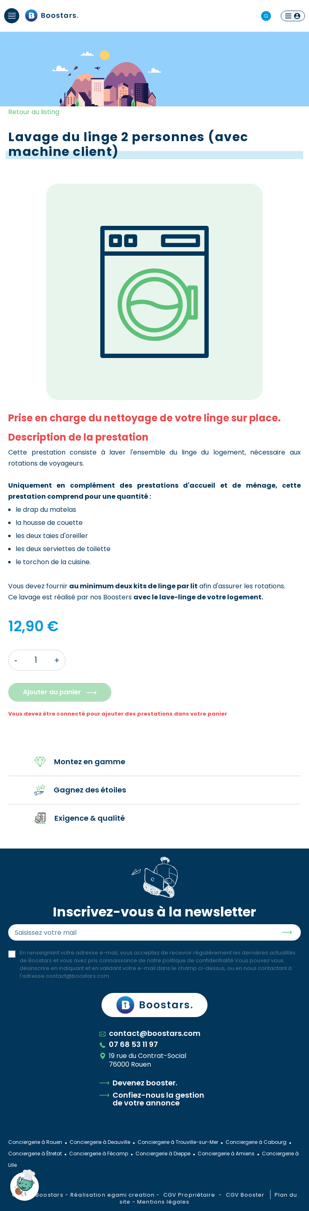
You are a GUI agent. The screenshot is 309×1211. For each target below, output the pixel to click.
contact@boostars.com (77, 976)
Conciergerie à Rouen (35, 1142)
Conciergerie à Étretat (35, 1153)
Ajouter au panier (52, 692)
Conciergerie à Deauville (100, 1142)
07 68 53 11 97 (128, 1044)
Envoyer (286, 932)
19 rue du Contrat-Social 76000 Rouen (142, 1060)
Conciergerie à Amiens (226, 1153)
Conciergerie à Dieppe (162, 1153)
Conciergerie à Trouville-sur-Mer (178, 1142)
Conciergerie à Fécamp (98, 1153)
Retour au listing (33, 112)
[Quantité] (36, 660)
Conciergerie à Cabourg (256, 1142)
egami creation (131, 1195)
